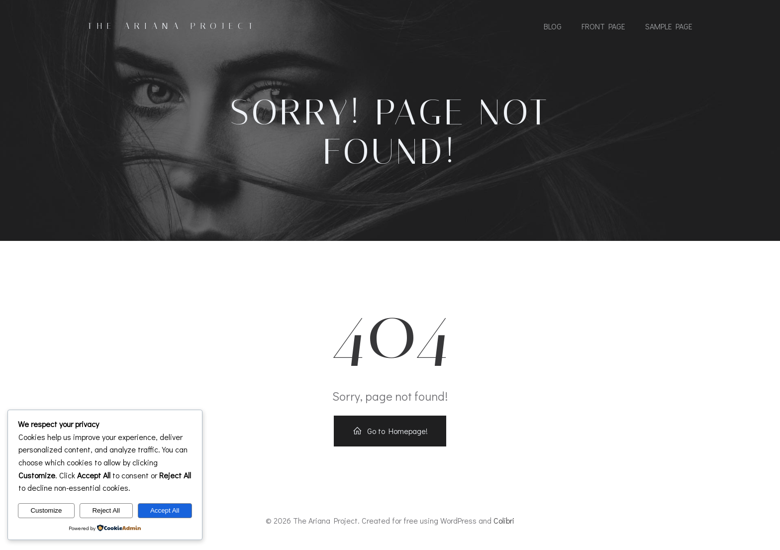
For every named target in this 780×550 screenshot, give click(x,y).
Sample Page (668, 26)
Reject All (106, 510)
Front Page (603, 26)
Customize (46, 510)
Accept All (165, 510)
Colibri (503, 521)
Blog (553, 26)
